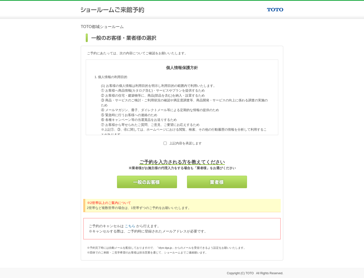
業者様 (217, 182)
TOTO (275, 10)
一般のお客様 (147, 182)
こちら (130, 226)
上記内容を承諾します (185, 143)
